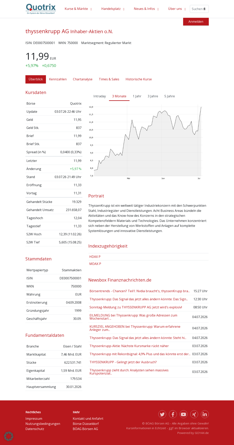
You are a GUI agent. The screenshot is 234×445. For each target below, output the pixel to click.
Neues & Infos (144, 9)
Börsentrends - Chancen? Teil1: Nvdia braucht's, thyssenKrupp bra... (139, 291)
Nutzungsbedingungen (42, 424)
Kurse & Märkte (76, 9)
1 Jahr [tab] (137, 96)
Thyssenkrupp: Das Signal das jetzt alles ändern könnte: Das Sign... (138, 299)
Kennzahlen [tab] (58, 79)
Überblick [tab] (36, 79)
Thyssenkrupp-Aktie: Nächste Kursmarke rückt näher (129, 345)
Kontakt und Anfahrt (88, 418)
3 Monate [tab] (119, 96)
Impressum (33, 418)
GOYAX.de (202, 433)
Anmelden (195, 21)
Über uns (175, 9)
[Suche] (199, 9)
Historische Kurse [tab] (139, 79)
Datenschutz (34, 429)
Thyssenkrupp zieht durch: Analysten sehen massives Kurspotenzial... (129, 372)
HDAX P (95, 256)
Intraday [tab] (99, 96)
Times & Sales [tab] (109, 79)
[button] (8, 436)
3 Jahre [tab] (153, 96)
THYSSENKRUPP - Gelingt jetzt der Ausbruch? (123, 362)
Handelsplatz (111, 9)
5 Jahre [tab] (169, 96)
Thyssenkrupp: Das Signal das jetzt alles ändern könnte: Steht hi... (137, 337)
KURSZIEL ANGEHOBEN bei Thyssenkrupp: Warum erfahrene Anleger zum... (134, 328)
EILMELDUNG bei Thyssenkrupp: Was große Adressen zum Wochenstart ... (133, 317)
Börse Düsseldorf (86, 424)
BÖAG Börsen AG (85, 429)
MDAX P (95, 264)
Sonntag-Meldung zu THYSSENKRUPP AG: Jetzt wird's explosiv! (135, 307)
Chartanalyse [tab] (82, 79)
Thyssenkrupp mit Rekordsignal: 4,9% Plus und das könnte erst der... (139, 354)
